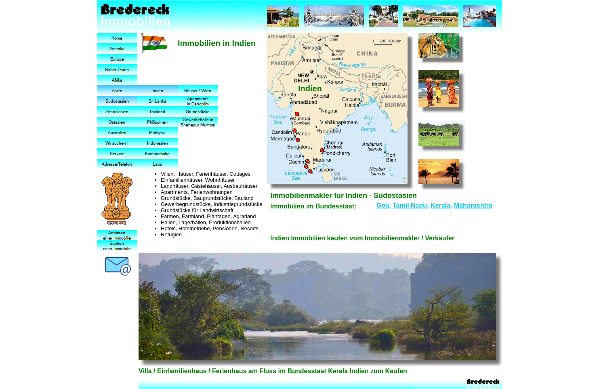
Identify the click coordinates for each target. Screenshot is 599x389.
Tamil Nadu (410, 205)
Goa (382, 205)
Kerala (440, 205)
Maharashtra (473, 205)
